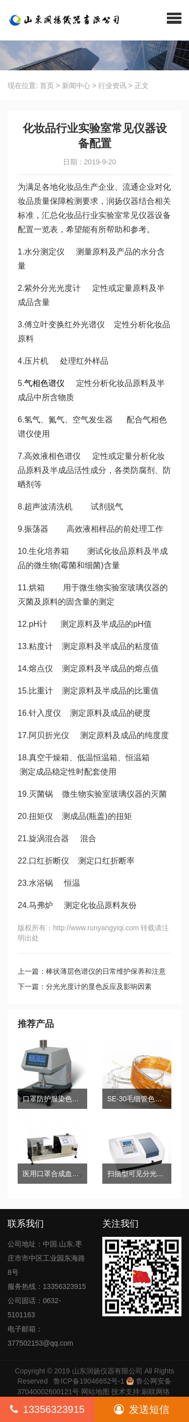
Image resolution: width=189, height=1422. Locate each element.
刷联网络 (156, 1392)
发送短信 (141, 1409)
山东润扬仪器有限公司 (107, 1371)
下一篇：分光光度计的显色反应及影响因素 (85, 986)
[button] (174, 18)
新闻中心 (76, 85)
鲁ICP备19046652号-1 (88, 1381)
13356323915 (47, 1409)
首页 (47, 85)
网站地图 (95, 1392)
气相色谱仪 (44, 383)
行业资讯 (112, 85)
